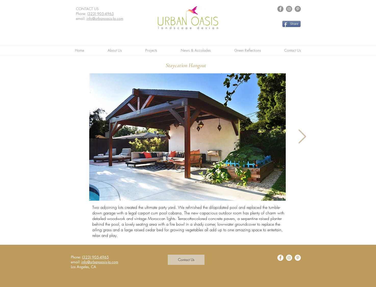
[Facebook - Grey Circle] (280, 9)
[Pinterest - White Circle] (298, 258)
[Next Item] (302, 136)
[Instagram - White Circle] (289, 258)
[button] (186, 260)
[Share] (291, 24)
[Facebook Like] (295, 31)
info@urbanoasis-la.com (104, 18)
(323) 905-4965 (100, 13)
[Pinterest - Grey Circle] (298, 9)
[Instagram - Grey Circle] (289, 9)
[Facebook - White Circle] (280, 258)
